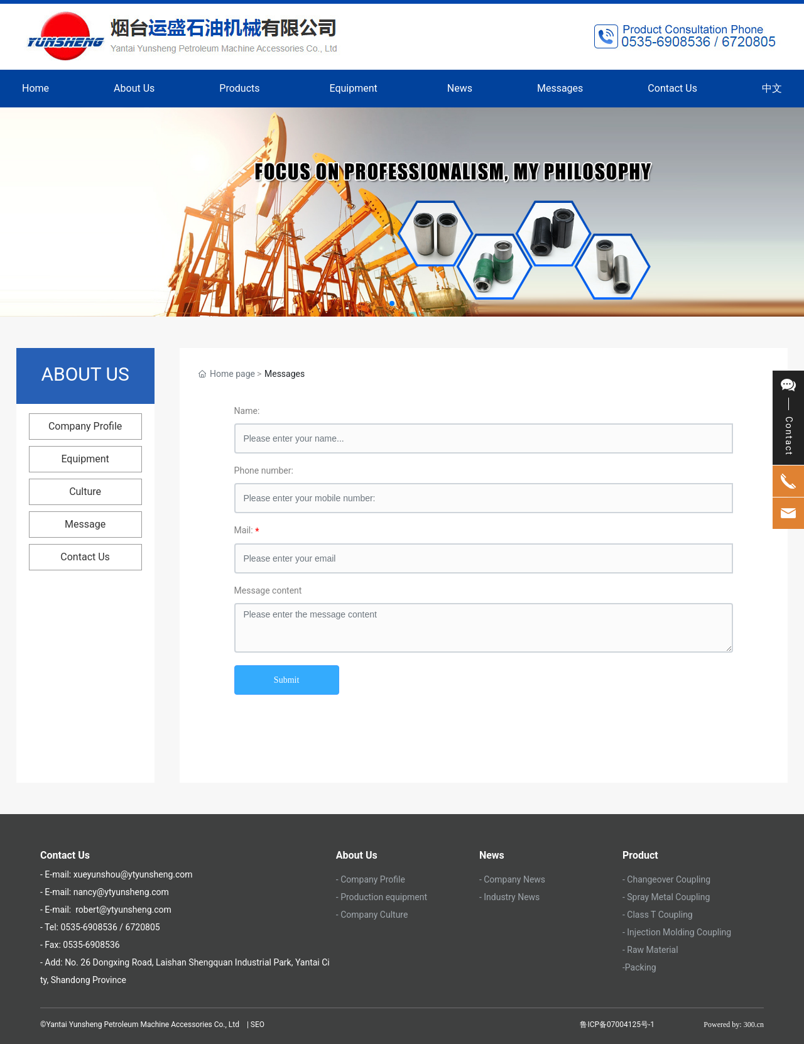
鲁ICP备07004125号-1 (617, 1024)
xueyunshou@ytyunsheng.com (131, 874)
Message (85, 524)
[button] (391, 303)
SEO (258, 1024)
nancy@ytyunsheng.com (121, 892)
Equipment (85, 459)
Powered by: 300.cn (734, 1024)
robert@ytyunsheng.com (123, 910)
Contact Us (85, 557)
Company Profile (85, 426)
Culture (85, 492)
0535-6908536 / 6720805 (110, 927)
